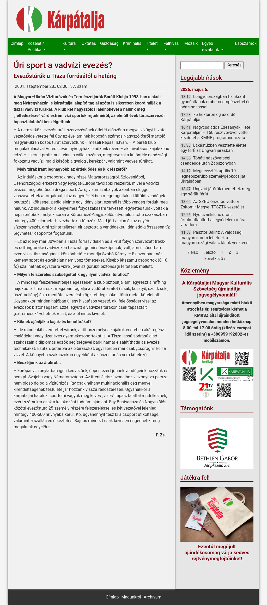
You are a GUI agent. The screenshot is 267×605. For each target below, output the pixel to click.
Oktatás (89, 43)
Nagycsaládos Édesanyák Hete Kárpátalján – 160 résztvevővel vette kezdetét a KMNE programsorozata (215, 132)
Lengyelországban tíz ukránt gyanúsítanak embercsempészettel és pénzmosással (215, 101)
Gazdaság (109, 43)
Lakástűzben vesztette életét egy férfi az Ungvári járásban (213, 148)
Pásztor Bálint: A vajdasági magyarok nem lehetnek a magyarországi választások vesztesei (215, 237)
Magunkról (131, 597)
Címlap (16, 43)
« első (192, 252)
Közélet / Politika (36, 46)
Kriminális (132, 43)
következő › (215, 258)
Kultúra (69, 43)
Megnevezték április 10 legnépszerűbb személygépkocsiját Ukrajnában (212, 175)
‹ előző (209, 252)
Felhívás (171, 43)
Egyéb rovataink (211, 46)
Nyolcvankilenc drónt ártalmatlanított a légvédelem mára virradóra (212, 219)
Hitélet (151, 43)
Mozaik (191, 43)
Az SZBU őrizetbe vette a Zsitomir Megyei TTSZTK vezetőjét (212, 204)
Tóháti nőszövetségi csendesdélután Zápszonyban (208, 161)
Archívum (152, 597)
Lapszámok (246, 43)
